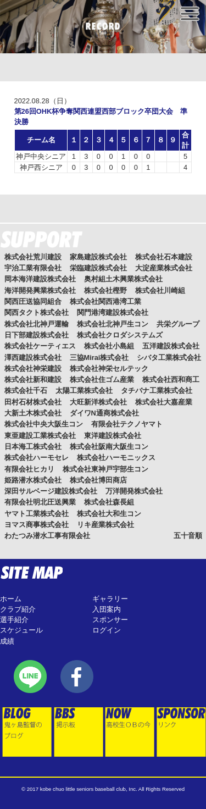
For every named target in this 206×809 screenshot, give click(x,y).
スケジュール (21, 630)
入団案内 (106, 609)
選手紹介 (14, 620)
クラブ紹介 (18, 609)
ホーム (10, 599)
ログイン (106, 630)
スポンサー (110, 620)
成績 (7, 641)
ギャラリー (110, 599)
